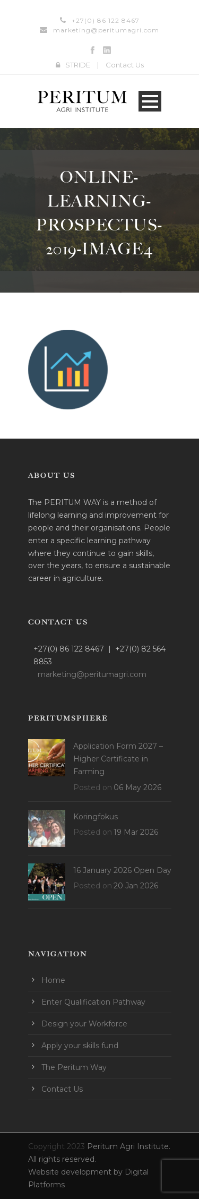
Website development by (76, 1172)
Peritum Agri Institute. (128, 1146)
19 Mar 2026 (136, 832)
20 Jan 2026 (136, 885)
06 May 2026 (137, 787)
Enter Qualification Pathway (93, 1002)
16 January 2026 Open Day (122, 870)
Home (53, 980)
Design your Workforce (84, 1024)
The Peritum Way (74, 1067)
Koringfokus (95, 816)
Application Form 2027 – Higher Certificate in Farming (118, 758)
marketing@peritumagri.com (106, 30)
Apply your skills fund (79, 1045)
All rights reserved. (62, 1159)
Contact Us (125, 65)
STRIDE (77, 65)
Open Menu (150, 101)
